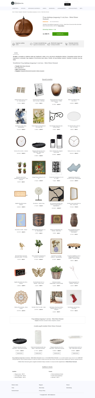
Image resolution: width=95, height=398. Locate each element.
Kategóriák (54, 320)
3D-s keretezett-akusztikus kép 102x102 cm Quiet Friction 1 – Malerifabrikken (56, 204)
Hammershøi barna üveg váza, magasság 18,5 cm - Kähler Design (56, 101)
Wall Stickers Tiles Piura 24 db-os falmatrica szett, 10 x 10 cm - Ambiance (56, 308)
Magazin (41, 384)
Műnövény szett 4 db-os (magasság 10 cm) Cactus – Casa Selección (21, 178)
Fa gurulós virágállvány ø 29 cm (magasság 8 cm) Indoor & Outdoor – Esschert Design (74, 257)
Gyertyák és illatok (47, 320)
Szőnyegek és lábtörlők (34, 8)
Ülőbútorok (15, 8)
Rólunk (68, 384)
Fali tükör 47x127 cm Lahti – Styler (39, 307)
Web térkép (41, 387)
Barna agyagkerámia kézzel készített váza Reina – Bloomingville (74, 231)
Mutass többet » (61, 25)
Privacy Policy (42, 390)
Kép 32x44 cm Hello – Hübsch (21, 229)
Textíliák (23, 8)
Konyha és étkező (73, 8)
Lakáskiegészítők (61, 8)
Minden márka (15, 384)
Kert (81, 8)
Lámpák (44, 8)
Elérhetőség (69, 387)
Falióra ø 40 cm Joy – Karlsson (74, 151)
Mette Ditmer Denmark (24, 361)
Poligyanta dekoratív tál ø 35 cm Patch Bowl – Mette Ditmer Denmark (38, 152)
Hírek (13, 387)
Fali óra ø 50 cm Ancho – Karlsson (21, 151)
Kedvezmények (15, 390)
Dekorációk (52, 8)
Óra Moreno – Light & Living (38, 203)
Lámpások (58, 320)
